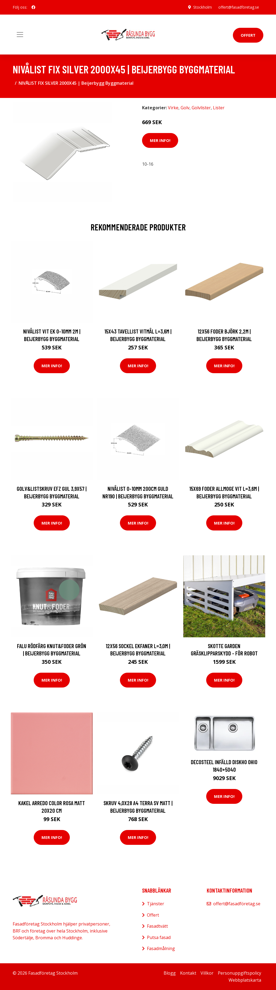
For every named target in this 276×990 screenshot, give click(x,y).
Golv (185, 108)
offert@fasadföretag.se (238, 7)
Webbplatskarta (245, 980)
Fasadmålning (161, 948)
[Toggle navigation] (20, 34)
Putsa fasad (159, 937)
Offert (248, 35)
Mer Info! (160, 140)
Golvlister (201, 108)
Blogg (170, 973)
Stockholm (202, 7)
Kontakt (188, 973)
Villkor (207, 973)
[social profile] (33, 7)
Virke (173, 108)
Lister (219, 108)
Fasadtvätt (157, 926)
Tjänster (155, 904)
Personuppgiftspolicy (239, 973)
